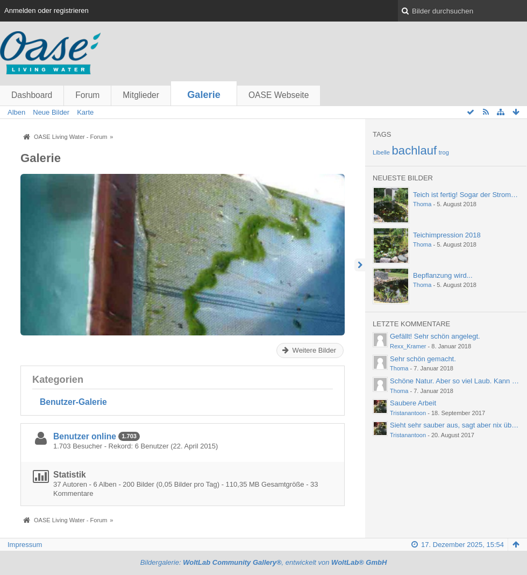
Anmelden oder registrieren (46, 10)
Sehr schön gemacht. (423, 359)
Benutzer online (84, 436)
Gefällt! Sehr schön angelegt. (435, 336)
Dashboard (31, 95)
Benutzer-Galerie (73, 401)
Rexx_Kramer (408, 346)
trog (444, 152)
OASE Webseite (278, 95)
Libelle (381, 152)
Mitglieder (141, 95)
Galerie (203, 94)
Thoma (422, 204)
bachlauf (414, 150)
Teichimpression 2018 (447, 235)
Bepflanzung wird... (443, 275)
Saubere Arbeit (413, 403)
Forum (87, 95)
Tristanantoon (408, 413)
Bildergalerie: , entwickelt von (263, 562)
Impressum (25, 545)
